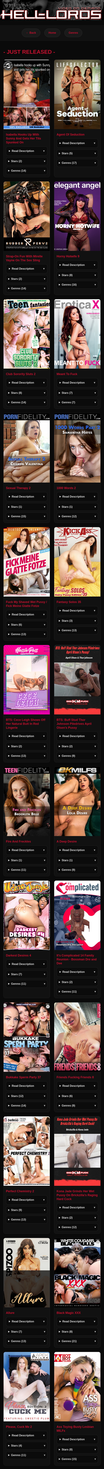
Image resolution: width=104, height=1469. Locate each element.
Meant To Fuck (67, 374)
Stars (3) (67, 620)
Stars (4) (16, 1445)
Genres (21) (69, 1341)
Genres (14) (18, 170)
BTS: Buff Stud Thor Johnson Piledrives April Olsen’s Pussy (74, 723)
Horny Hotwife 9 (68, 256)
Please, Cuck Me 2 (19, 1427)
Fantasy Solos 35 (69, 602)
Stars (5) (67, 153)
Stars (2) (16, 161)
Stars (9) (16, 1210)
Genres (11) (18, 869)
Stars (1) (16, 506)
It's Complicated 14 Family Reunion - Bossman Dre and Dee (77, 959)
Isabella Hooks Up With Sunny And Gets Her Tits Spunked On (23, 138)
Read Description (23, 151)
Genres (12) (69, 516)
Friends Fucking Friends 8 (75, 1077)
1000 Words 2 (66, 488)
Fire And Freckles (18, 841)
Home (52, 32)
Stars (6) (16, 624)
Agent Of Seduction (70, 134)
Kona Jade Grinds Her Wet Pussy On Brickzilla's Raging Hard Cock (77, 1195)
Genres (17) (69, 162)
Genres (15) (18, 516)
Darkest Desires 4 (18, 955)
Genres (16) (69, 284)
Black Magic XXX (69, 1313)
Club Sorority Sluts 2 (21, 374)
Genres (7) (68, 402)
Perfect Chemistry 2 (20, 1191)
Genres (73, 32)
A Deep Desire (67, 841)
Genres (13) (18, 634)
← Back (31, 32)
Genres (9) (68, 755)
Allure (10, 1313)
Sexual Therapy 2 (18, 488)
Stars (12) (17, 1096)
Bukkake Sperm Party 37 (23, 1077)
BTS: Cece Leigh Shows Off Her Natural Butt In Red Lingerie (25, 723)
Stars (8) (67, 275)
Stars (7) (67, 392)
